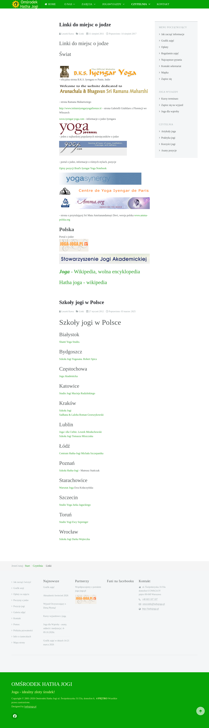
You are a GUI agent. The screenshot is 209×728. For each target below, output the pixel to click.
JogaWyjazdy (112, 4)
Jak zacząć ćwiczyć (22, 582)
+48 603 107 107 (150, 599)
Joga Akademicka (68, 376)
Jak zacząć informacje (172, 34)
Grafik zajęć (167, 40)
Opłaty (165, 47)
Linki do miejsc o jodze (85, 24)
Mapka (165, 72)
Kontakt (163, 4)
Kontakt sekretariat (171, 66)
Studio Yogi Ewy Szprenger (73, 522)
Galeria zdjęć (19, 612)
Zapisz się (166, 78)
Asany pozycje (169, 150)
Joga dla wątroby (170, 111)
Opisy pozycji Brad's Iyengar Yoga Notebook (82, 168)
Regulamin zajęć (170, 53)
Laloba (75, 414)
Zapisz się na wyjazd (172, 105)
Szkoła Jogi (65, 410)
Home (50, 4)
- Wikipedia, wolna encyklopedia (99, 271)
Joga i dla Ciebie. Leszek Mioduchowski (80, 432)
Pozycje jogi (19, 606)
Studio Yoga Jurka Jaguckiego (75, 504)
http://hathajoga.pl (150, 609)
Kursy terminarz (169, 98)
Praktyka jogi (168, 137)
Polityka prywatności (23, 630)
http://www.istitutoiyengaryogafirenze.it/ (80, 108)
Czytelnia (139, 4)
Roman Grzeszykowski (91, 414)
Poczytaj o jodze (21, 600)
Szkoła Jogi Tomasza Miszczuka (76, 436)
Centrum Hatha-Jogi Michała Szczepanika (81, 453)
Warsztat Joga (66, 487)
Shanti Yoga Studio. (69, 341)
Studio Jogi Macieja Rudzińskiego (77, 393)
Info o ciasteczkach (22, 636)
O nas (68, 4)
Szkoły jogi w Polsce (81, 302)
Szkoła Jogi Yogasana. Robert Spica (78, 359)
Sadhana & (65, 414)
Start (27, 565)
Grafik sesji (18, 588)
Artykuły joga (168, 131)
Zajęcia (87, 4)
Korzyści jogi (168, 144)
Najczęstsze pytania (171, 59)
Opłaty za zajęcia (21, 594)
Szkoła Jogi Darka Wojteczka (74, 539)
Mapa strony (19, 642)
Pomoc (16, 624)
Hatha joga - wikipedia (83, 282)
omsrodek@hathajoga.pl (154, 604)
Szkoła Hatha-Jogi (69, 470)
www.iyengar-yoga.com (71, 119)
